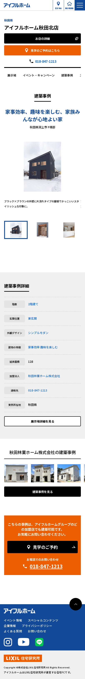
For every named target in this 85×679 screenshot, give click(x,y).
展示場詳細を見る (42, 421)
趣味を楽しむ (49, 347)
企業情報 (10, 626)
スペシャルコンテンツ (43, 620)
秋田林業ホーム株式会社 (44, 376)
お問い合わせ (37, 631)
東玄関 (32, 318)
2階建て (33, 304)
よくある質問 (13, 631)
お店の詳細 (42, 38)
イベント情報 (13, 620)
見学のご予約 (45, 547)
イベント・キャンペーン (39, 75)
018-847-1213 (45, 61)
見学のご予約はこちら (45, 50)
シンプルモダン (38, 333)
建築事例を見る (42, 492)
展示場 (11, 75)
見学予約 (58, 7)
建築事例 (67, 75)
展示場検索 (69, 7)
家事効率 (34, 347)
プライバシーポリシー (37, 626)
